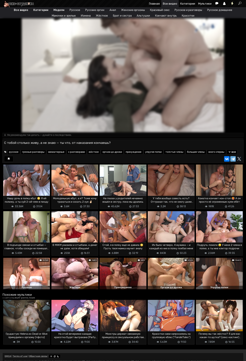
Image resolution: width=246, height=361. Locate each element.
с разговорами (76, 152)
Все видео (170, 3)
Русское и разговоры (188, 10)
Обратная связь (38, 356)
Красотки (188, 15)
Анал (113, 10)
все (232, 152)
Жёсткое (102, 15)
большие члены (196, 152)
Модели (58, 10)
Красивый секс (160, 10)
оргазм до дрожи (112, 152)
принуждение (133, 152)
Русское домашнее (219, 10)
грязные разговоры (33, 152)
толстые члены (174, 152)
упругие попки (153, 152)
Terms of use (20, 356)
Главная (154, 3)
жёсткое (94, 152)
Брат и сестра (122, 15)
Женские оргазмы (133, 10)
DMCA (8, 356)
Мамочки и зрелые (64, 15)
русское (13, 152)
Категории (187, 3)
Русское (75, 10)
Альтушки (143, 15)
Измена (86, 15)
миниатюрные (56, 152)
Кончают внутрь (166, 15)
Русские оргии (94, 10)
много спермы (216, 152)
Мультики (204, 3)
